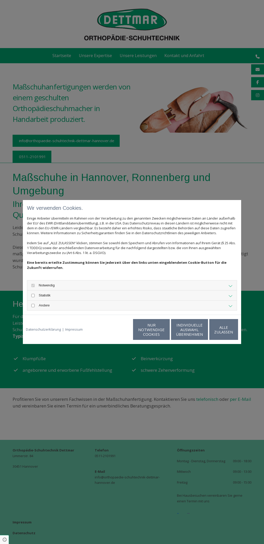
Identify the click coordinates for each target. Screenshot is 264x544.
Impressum (74, 329)
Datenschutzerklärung (43, 329)
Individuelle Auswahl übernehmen (165, 329)
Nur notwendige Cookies (117, 329)
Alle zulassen (214, 329)
